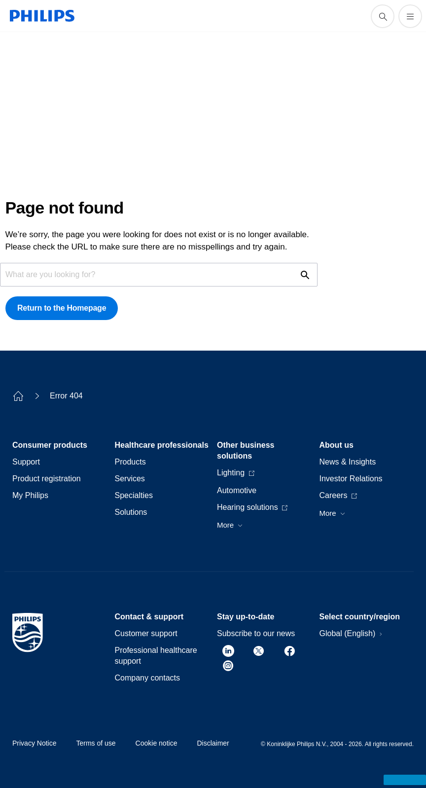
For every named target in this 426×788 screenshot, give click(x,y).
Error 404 (66, 396)
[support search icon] (382, 16)
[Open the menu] (410, 16)
